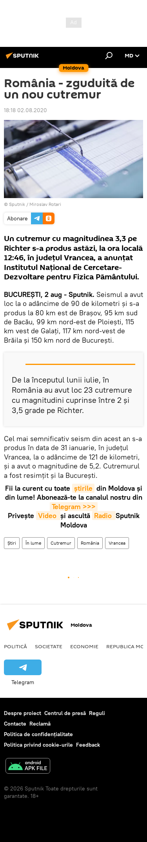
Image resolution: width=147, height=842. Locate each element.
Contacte (15, 723)
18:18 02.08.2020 (25, 110)
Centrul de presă (65, 713)
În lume (33, 543)
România (90, 543)
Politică (15, 646)
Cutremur (61, 543)
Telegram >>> (74, 506)
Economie (84, 646)
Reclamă (40, 723)
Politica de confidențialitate (38, 734)
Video (48, 515)
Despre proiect (22, 713)
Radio (104, 515)
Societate (48, 646)
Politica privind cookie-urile (38, 744)
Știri (11, 543)
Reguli (97, 713)
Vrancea (117, 543)
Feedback (88, 744)
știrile (83, 488)
